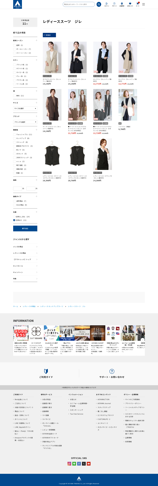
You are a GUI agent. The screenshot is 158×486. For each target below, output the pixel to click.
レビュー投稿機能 (48, 430)
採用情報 (128, 441)
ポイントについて (21, 419)
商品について (19, 411)
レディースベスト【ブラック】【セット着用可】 (102, 177)
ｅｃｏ (18, 161)
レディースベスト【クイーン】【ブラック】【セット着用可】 (52, 177)
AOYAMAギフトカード (50, 438)
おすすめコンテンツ (103, 394)
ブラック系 (20, 65)
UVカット (19, 154)
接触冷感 (19, 169)
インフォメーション (75, 394)
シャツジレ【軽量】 (124, 126)
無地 (18, 96)
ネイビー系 (20, 72)
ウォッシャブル (22, 134)
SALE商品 (20, 205)
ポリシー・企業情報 (131, 394)
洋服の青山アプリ (48, 441)
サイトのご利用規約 (132, 399)
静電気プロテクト (22, 146)
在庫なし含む (20, 217)
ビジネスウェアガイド (106, 415)
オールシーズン (22, 49)
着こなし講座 (102, 411)
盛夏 (18, 45)
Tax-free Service (76, 414)
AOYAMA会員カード (49, 434)
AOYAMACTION (103, 399)
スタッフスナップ (104, 407)
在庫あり (19, 220)
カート (137, 4)
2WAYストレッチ (22, 157)
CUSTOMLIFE (103, 419)
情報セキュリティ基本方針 (135, 420)
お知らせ (73, 399)
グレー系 (19, 76)
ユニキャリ (102, 423)
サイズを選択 (19, 108)
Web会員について (21, 399)
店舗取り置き (47, 407)
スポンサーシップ (76, 410)
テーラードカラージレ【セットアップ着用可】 (52, 127)
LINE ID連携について (22, 423)
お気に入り (130, 6)
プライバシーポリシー (133, 403)
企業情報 (128, 438)
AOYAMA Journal (104, 403)
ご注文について (20, 403)
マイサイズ (46, 419)
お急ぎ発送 (46, 399)
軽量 (18, 173)
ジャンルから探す (21, 239)
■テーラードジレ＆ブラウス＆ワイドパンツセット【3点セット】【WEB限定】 (77, 128)
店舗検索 (122, 6)
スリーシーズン (22, 53)
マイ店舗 (45, 415)
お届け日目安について (23, 407)
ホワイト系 (20, 68)
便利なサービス (46, 394)
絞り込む (25, 228)
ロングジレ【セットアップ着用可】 (102, 80)
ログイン (106, 6)
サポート (114, 6)
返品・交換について (22, 415)
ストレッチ (20, 142)
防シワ (18, 150)
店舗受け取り (47, 403)
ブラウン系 (20, 80)
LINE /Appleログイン (23, 427)
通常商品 (19, 201)
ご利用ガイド (18, 394)
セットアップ (21, 138)
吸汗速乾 (19, 165)
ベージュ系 (20, 84)
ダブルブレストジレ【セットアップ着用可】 (52, 80)
